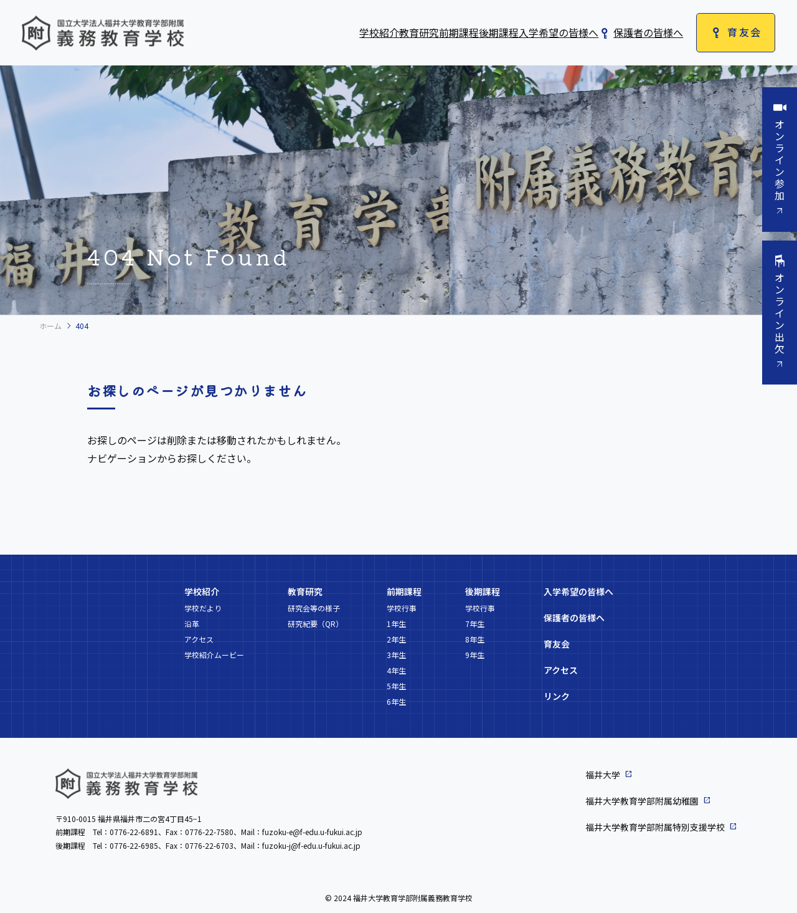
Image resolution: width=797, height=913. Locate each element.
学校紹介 (379, 32)
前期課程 (459, 32)
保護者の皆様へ (648, 32)
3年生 (396, 654)
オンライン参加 (780, 160)
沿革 (191, 623)
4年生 (396, 670)
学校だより (203, 608)
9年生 (474, 654)
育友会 (744, 31)
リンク (557, 696)
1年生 (396, 623)
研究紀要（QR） (315, 623)
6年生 (396, 701)
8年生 (474, 639)
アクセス (199, 639)
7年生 (474, 623)
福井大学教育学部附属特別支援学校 (655, 827)
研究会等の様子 (314, 608)
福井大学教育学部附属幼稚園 (642, 801)
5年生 (396, 686)
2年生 (396, 639)
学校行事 (402, 608)
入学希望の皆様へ (558, 32)
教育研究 (419, 32)
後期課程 (499, 32)
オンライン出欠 (780, 313)
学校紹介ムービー (214, 654)
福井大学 (602, 774)
